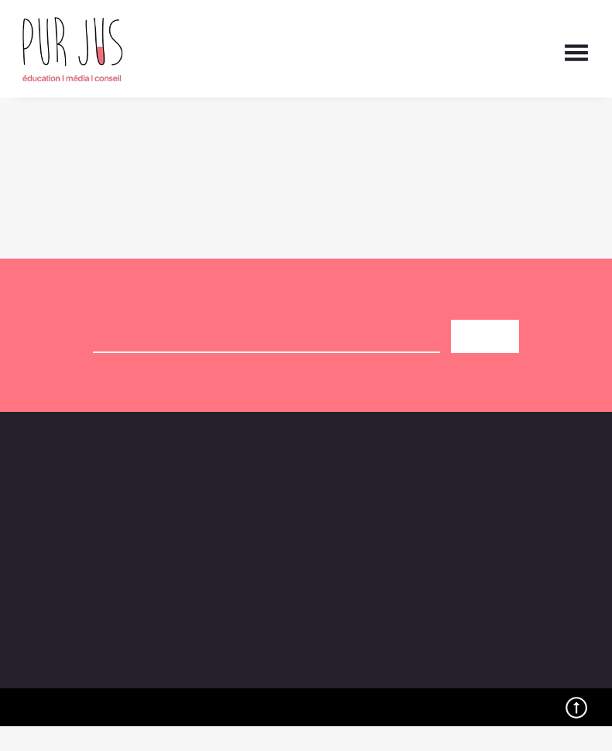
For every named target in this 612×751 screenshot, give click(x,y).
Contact (441, 504)
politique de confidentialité (377, 387)
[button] (581, 554)
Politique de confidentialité (448, 733)
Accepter (272, 698)
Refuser (400, 698)
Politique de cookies (330, 733)
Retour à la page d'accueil (94, 166)
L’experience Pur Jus (477, 522)
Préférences (528, 698)
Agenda (243, 504)
